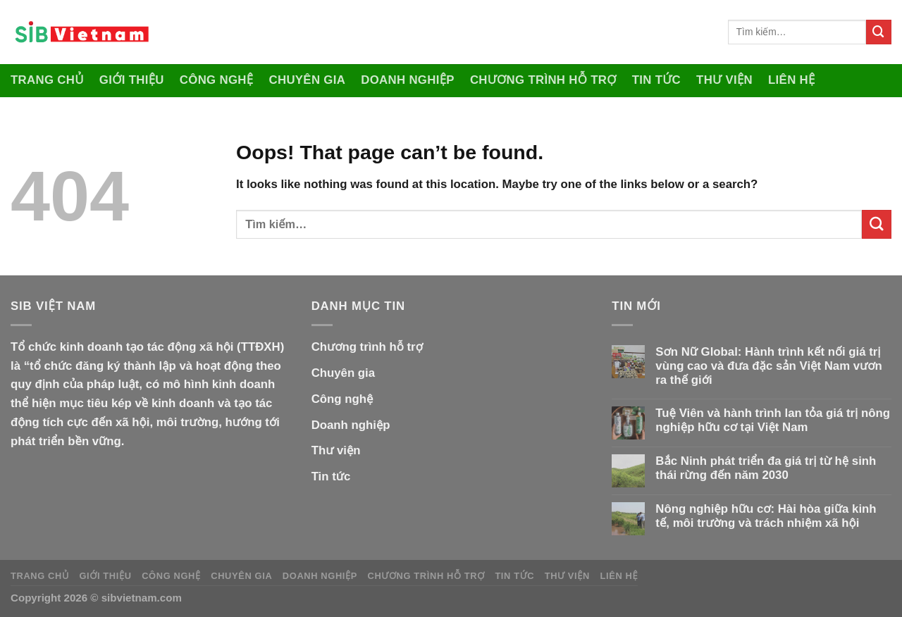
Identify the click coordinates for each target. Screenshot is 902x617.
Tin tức (656, 80)
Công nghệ (217, 80)
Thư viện (724, 80)
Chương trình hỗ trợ (543, 80)
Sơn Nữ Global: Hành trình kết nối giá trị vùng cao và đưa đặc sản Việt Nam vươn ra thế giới (768, 366)
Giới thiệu (131, 80)
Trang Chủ (47, 80)
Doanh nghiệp (408, 80)
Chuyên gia (306, 80)
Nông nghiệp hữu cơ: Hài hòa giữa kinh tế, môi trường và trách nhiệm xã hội (765, 516)
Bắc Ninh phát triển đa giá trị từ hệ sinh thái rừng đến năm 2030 (765, 468)
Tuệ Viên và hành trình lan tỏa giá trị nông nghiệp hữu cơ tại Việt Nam (772, 420)
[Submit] (878, 32)
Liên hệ (791, 80)
